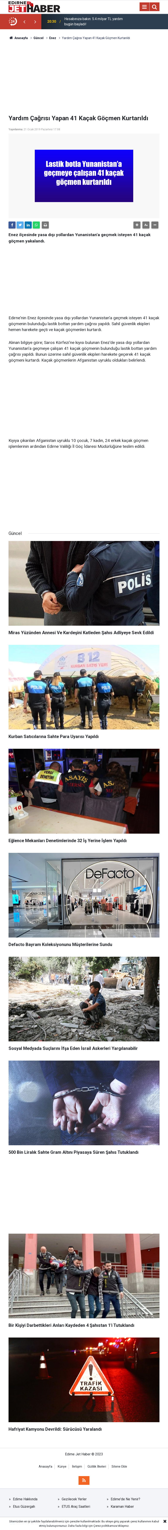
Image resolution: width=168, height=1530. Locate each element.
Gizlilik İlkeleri (97, 1466)
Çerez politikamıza (105, 1525)
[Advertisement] (84, 77)
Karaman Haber (122, 1506)
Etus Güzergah (24, 1506)
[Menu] (144, 7)
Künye (62, 1466)
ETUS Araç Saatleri (76, 1506)
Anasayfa (45, 1466)
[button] (136, 225)
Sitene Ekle (119, 1466)
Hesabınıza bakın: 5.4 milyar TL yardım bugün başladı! (93, 21)
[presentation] (24, 21)
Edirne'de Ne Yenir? (125, 1499)
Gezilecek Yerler (74, 1499)
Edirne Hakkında (25, 1499)
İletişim (77, 1466)
